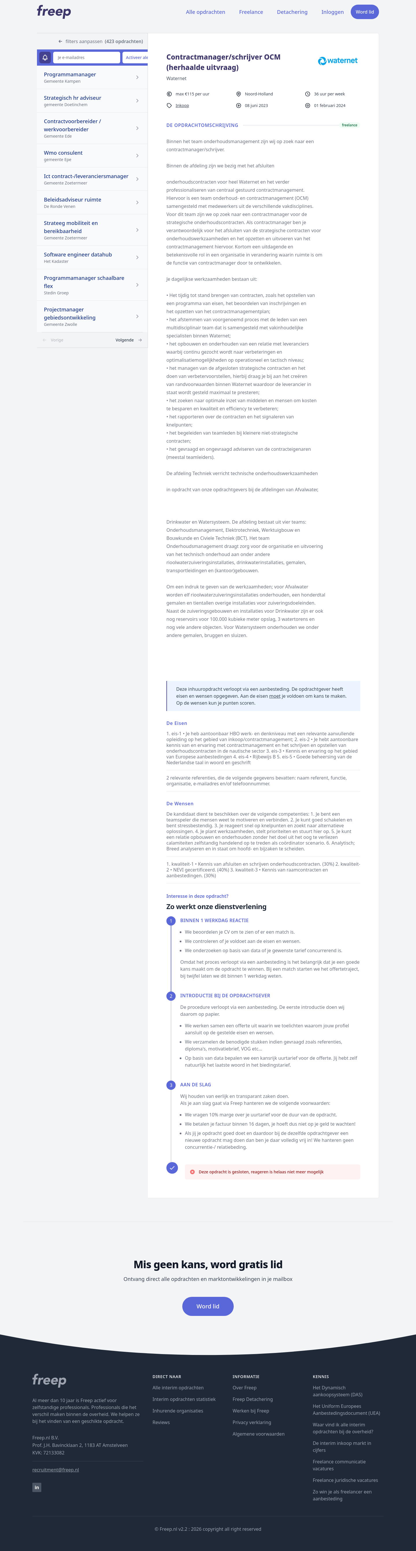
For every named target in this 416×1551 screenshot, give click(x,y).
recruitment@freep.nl (55, 1470)
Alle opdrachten (205, 11)
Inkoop (182, 105)
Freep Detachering (253, 1399)
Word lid (365, 12)
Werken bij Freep (251, 1411)
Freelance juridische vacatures (345, 1480)
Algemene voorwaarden (259, 1434)
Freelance (251, 11)
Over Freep (245, 1387)
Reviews (161, 1422)
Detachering (292, 11)
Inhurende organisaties (178, 1411)
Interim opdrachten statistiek (184, 1399)
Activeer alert (139, 57)
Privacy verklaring (252, 1422)
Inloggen (333, 11)
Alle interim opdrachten (178, 1387)
